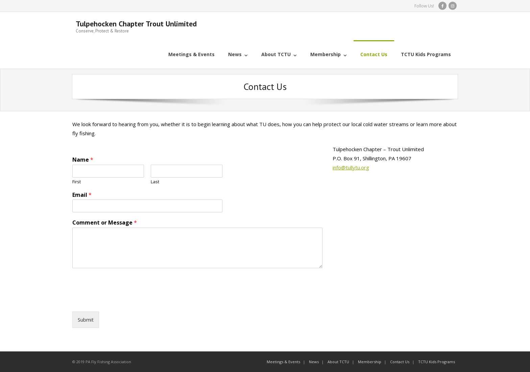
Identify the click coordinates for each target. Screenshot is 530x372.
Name (82, 159)
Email (82, 195)
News (314, 361)
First (76, 182)
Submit (86, 319)
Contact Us (399, 361)
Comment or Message (104, 222)
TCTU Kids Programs (436, 361)
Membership (369, 361)
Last (155, 182)
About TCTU (338, 361)
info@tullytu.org (351, 167)
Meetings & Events (283, 361)
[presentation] (123, 300)
